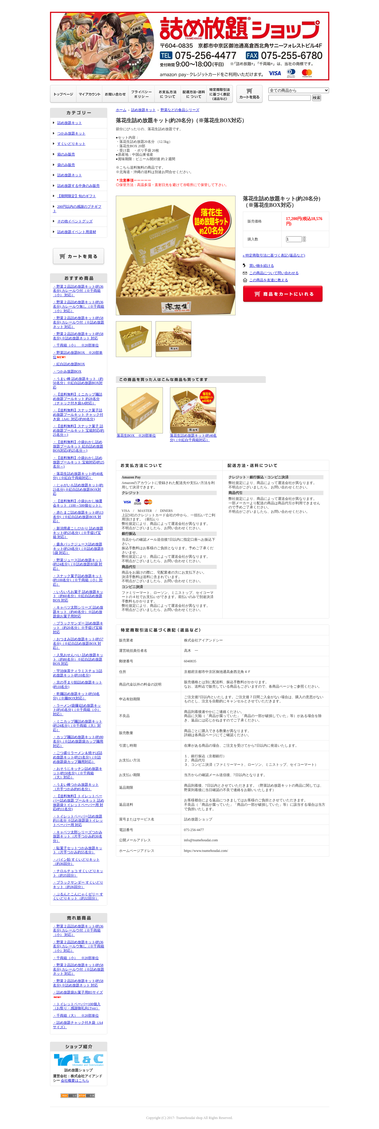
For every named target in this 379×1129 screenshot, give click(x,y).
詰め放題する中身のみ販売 (78, 186)
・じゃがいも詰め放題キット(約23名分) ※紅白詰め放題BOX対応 (78, 489)
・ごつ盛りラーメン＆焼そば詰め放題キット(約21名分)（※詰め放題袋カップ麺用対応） (77, 757)
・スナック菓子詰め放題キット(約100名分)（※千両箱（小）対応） (78, 580)
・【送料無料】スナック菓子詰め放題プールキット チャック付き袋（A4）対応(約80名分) (78, 414)
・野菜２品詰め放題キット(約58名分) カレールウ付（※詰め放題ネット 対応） (78, 322)
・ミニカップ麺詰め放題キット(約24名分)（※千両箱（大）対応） (77, 725)
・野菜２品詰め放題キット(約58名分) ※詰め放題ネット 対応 (78, 336)
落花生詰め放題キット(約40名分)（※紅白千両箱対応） (193, 437)
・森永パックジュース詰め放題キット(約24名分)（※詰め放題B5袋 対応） (78, 548)
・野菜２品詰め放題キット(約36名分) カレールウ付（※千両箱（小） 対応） (78, 290)
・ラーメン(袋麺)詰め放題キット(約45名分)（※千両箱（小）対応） (77, 709)
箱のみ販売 (66, 154)
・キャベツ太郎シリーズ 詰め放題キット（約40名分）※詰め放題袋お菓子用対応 (78, 611)
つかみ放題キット (71, 133)
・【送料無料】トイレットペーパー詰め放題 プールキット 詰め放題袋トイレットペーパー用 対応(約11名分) (78, 802)
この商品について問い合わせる (274, 273)
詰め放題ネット (69, 175)
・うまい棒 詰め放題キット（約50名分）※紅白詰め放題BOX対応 (78, 383)
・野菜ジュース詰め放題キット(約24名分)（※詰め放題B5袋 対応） (78, 564)
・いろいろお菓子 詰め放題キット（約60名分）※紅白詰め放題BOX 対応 (78, 596)
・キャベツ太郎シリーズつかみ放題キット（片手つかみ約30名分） (77, 836)
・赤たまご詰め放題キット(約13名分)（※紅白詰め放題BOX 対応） (78, 516)
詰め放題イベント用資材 (76, 232)
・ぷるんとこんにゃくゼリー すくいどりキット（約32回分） (78, 896)
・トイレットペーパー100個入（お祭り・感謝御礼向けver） (77, 1006)
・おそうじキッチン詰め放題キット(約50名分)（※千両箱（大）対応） (77, 773)
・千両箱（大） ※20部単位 (76, 1016)
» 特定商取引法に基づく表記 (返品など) (274, 255)
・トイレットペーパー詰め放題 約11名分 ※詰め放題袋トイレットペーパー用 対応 (78, 820)
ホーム (121, 110)
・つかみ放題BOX (67, 371)
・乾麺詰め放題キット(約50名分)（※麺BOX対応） (76, 696)
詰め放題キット (69, 123)
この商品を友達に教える (268, 280)
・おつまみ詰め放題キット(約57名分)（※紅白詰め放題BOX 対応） (78, 643)
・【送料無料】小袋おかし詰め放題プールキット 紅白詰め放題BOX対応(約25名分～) (78, 446)
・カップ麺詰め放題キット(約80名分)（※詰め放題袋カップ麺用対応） (78, 741)
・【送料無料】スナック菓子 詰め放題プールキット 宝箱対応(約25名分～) (78, 430)
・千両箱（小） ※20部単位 (76, 345)
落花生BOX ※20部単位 (136, 435)
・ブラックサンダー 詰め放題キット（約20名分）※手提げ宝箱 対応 (78, 627)
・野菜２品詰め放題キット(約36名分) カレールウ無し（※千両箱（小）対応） (78, 306)
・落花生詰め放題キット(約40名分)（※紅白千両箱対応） (78, 476)
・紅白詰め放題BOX (69, 364)
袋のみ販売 (66, 165)
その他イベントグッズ (75, 221)
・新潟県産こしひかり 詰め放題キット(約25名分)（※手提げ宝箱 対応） (78, 532)
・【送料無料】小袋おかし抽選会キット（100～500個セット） (77, 503)
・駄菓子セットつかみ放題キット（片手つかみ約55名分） (77, 850)
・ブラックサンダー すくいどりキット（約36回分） (78, 884)
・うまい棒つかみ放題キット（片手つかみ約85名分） (76, 787)
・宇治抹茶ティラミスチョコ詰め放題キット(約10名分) (77, 673)
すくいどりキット (71, 144)
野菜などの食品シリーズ (180, 110)
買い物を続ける (261, 266)
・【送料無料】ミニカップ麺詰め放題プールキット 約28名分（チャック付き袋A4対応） (77, 398)
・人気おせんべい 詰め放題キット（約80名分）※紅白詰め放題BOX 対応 (78, 659)
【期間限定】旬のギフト (76, 196)
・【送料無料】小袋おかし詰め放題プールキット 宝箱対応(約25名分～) (78, 462)
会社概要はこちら (75, 1080)
